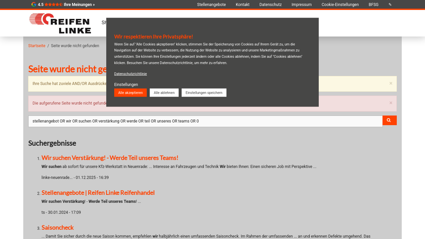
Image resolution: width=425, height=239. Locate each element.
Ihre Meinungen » (79, 4)
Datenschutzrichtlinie (130, 74)
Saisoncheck (57, 227)
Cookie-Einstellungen (340, 4)
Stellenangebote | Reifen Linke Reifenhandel (98, 192)
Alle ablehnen (164, 92)
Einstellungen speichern (204, 92)
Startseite (36, 45)
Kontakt (242, 4)
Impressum (301, 4)
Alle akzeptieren (130, 92)
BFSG (374, 4)
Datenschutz (270, 4)
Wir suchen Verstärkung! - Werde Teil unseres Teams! (110, 157)
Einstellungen (126, 84)
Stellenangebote (211, 4)
